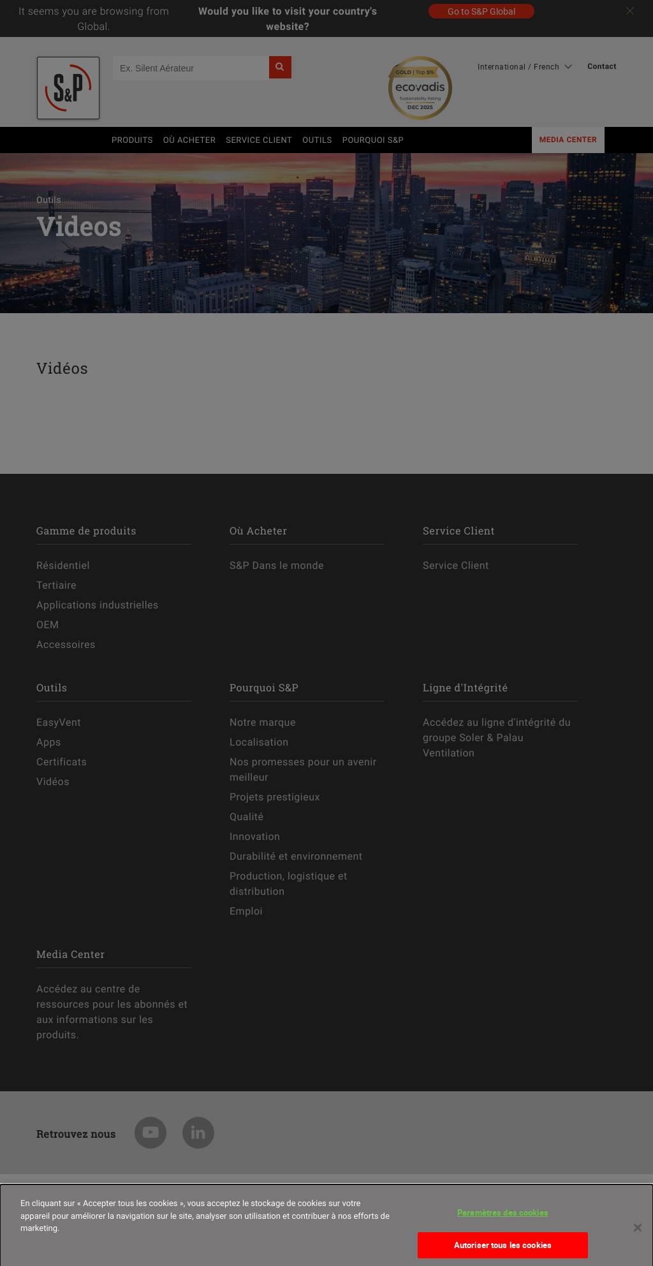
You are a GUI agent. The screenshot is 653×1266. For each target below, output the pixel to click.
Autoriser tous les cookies (503, 1249)
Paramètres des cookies (502, 1217)
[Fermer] (638, 1232)
